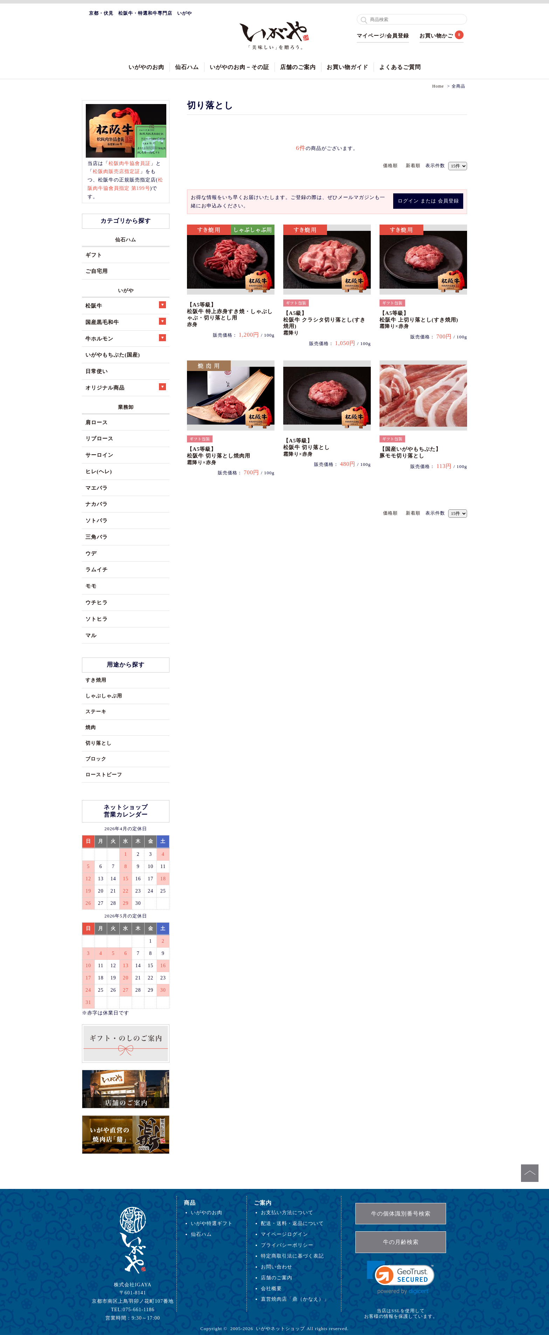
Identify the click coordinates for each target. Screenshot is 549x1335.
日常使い (96, 371)
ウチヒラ (96, 602)
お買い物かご (436, 36)
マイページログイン (284, 1234)
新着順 (413, 165)
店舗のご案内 (298, 67)
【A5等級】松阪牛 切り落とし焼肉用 (218, 455)
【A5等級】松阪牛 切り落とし (306, 447)
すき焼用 (95, 680)
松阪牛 (125, 305)
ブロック (95, 759)
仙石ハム (187, 67)
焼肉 (90, 727)
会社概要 (271, 1288)
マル (91, 635)
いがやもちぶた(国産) (112, 355)
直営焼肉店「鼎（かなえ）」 (295, 1299)
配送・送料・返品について (292, 1223)
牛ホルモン (125, 338)
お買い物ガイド (347, 67)
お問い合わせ (276, 1266)
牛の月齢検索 (401, 1242)
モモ (91, 586)
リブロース (99, 438)
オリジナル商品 (125, 387)
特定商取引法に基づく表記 (292, 1256)
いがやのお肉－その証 (239, 67)
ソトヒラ (96, 619)
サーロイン (99, 455)
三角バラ (96, 537)
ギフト (93, 255)
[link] (401, 1277)
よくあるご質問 (400, 67)
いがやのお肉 (146, 67)
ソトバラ (96, 520)
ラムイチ (96, 569)
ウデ (91, 553)
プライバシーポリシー (287, 1245)
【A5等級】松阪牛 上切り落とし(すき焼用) (419, 319)
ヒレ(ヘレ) (98, 471)
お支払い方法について (287, 1212)
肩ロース (96, 422)
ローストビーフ (103, 774)
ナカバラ (96, 504)
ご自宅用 (96, 271)
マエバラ (96, 488)
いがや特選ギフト (212, 1223)
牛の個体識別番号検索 (401, 1214)
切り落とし (98, 743)
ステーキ (95, 711)
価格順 (390, 165)
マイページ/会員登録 (383, 36)
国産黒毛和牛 (125, 321)
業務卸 (126, 407)
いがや (126, 290)
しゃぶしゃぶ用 (103, 696)
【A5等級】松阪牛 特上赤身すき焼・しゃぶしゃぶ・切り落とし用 (230, 314)
